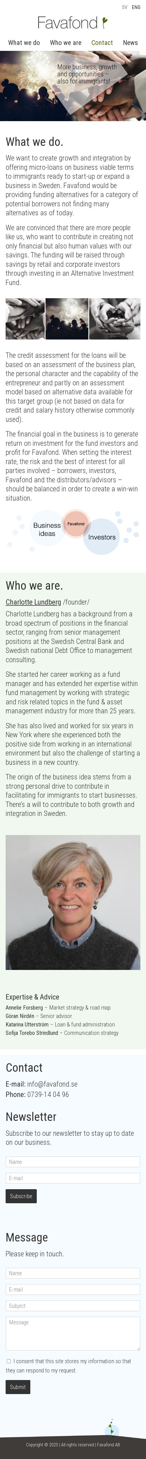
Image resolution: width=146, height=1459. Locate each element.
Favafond (73, 22)
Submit (18, 1387)
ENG (136, 7)
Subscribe (21, 1196)
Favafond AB (108, 1444)
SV (124, 7)
